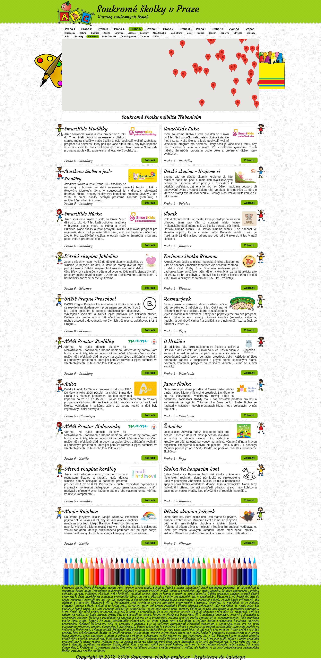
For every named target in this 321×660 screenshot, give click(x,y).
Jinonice (95, 33)
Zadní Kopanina (128, 36)
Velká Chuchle (109, 36)
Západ (250, 29)
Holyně (82, 33)
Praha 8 (185, 29)
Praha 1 (70, 29)
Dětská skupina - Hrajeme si (192, 171)
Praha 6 (152, 29)
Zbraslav (144, 36)
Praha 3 (103, 29)
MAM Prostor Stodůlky (89, 341)
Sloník (170, 214)
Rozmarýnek (177, 299)
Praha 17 (206, 632)
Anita (70, 384)
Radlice (200, 33)
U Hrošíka (174, 341)
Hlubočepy (69, 33)
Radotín (212, 33)
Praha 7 (168, 29)
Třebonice (93, 36)
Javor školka (177, 384)
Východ (234, 29)
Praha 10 (217, 29)
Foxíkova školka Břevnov (191, 256)
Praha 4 (119, 29)
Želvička (173, 426)
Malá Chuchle (159, 33)
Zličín (156, 36)
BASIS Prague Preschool (90, 299)
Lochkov (144, 33)
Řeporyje (225, 33)
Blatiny (182, 605)
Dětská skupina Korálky (90, 469)
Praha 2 (86, 29)
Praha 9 (201, 29)
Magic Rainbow (81, 511)
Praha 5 (135, 29)
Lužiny (117, 644)
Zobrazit (150, 160)
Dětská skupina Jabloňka (91, 256)
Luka (81, 596)
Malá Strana (176, 33)
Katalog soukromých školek (123, 16)
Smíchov (251, 33)
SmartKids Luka (181, 129)
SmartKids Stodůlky (85, 129)
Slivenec (238, 33)
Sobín (67, 36)
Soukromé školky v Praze (148, 9)
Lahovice (118, 33)
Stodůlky (79, 36)
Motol (189, 33)
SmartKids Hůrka (83, 214)
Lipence (132, 33)
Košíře (107, 33)
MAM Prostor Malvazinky (92, 426)
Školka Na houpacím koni (191, 469)
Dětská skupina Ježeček (189, 511)
